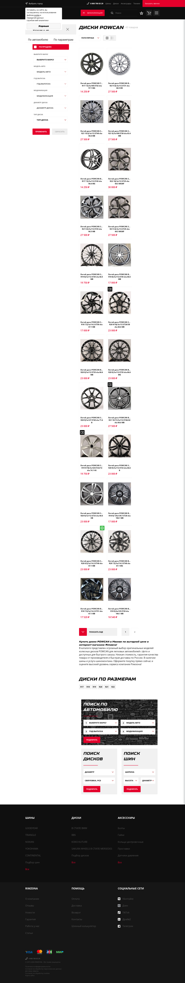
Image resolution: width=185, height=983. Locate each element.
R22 (113, 687)
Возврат (76, 912)
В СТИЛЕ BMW (79, 828)
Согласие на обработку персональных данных (43, 969)
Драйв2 (124, 919)
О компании (32, 898)
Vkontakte (125, 898)
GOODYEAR (31, 828)
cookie (36, 15)
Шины (108, 3)
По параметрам (63, 39)
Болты (121, 828)
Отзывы (29, 905)
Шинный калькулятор (84, 926)
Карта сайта (29, 975)
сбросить (60, 131)
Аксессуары (126, 3)
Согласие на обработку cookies (37, 973)
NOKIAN (29, 841)
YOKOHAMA (31, 848)
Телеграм (125, 926)
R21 (106, 687)
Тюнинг (136, 3)
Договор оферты (31, 971)
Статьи (29, 933)
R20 (100, 687)
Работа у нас (32, 926)
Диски (116, 3)
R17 (82, 687)
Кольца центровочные (130, 841)
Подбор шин (32, 862)
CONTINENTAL (33, 855)
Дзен (123, 905)
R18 (88, 687)
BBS (74, 835)
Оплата (76, 898)
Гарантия (30, 919)
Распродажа (42, 47)
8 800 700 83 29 (95, 3)
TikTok (123, 912)
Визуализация (92, 13)
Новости (30, 912)
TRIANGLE (30, 835)
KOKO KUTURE (79, 841)
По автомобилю (38, 39)
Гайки (121, 835)
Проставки (124, 848)
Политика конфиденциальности (37, 966)
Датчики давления (128, 855)
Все (27, 869)
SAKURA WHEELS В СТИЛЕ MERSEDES (92, 848)
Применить (41, 131)
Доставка (77, 905)
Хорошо (43, 26)
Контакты (77, 919)
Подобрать (91, 740)
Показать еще (96, 632)
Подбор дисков (80, 855)
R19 (94, 687)
